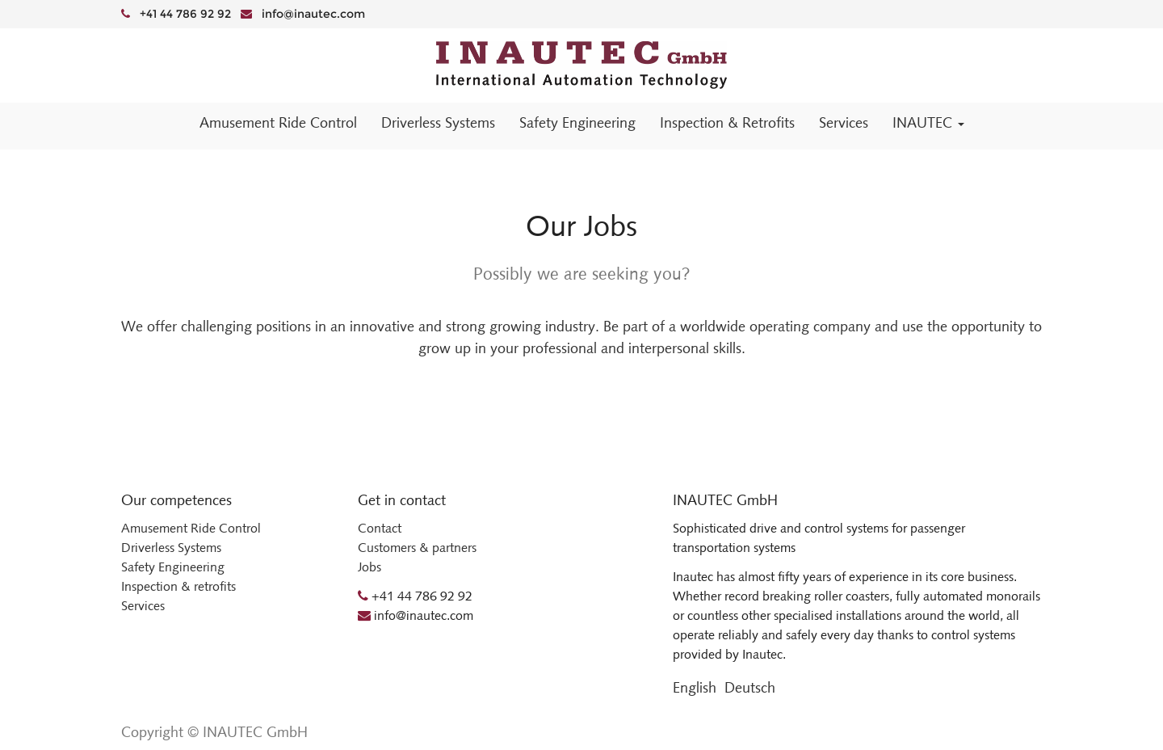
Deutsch (749, 688)
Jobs (369, 567)
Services (143, 605)
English (694, 688)
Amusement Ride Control (191, 528)
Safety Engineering (173, 567)
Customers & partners (417, 547)
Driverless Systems (171, 547)
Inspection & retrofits (178, 586)
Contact (379, 528)
